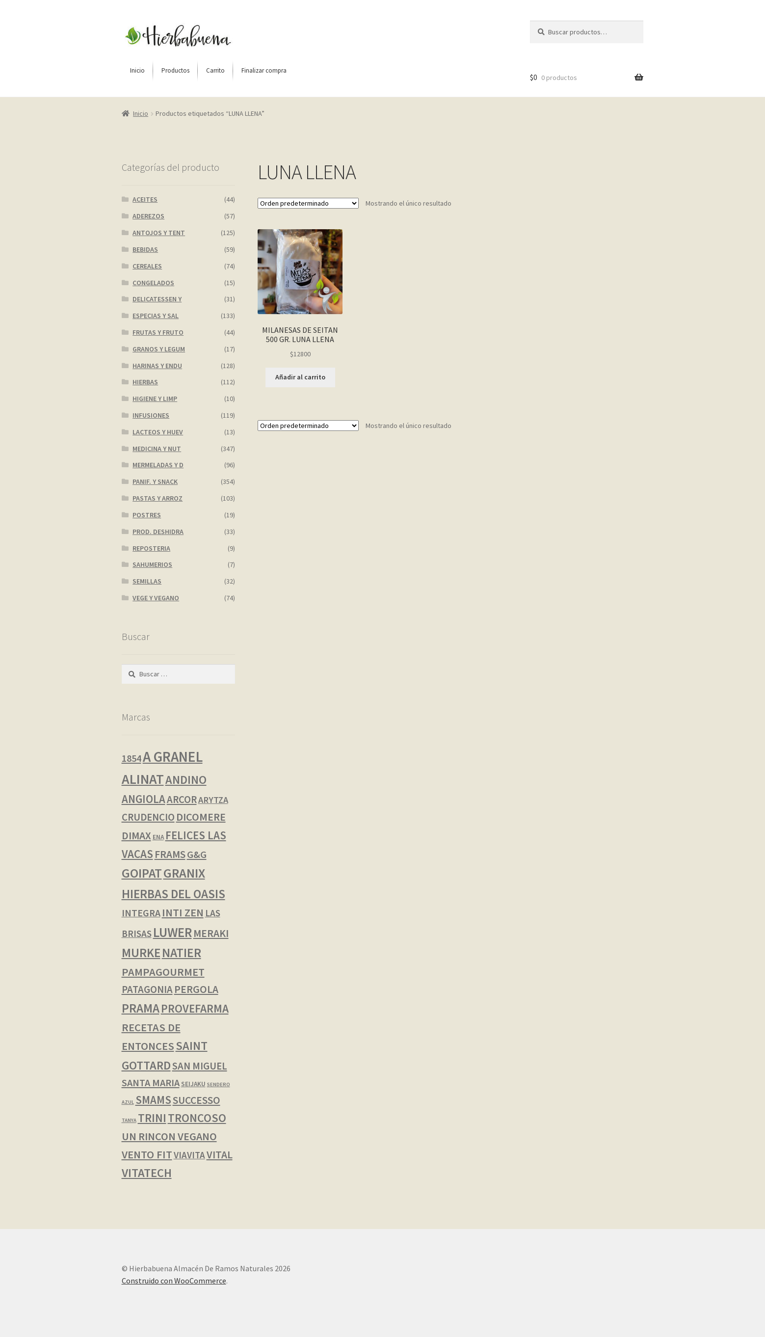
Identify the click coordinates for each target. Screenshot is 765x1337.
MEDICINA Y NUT (156, 448)
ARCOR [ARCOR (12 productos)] (182, 799)
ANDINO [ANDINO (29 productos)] (186, 779)
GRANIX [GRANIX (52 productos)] (184, 873)
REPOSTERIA (151, 548)
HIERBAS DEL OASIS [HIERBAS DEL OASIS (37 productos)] (173, 894)
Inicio (140, 113)
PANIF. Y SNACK (155, 481)
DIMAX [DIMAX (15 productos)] (136, 835)
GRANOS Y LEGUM (158, 349)
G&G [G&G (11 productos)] (197, 854)
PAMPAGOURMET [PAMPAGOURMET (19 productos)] (163, 972)
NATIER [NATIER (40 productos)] (181, 953)
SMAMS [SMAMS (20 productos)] (153, 1100)
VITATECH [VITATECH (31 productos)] (147, 1172)
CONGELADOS (153, 282)
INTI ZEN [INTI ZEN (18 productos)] (183, 912)
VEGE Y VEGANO (155, 597)
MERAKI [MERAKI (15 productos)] (211, 933)
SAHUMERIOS (152, 564)
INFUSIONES (150, 415)
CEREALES (147, 266)
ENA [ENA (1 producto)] (158, 837)
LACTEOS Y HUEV (157, 432)
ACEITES (145, 199)
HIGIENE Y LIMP (154, 398)
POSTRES (146, 514)
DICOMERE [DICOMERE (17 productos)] (201, 817)
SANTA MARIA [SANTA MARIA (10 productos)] (151, 1082)
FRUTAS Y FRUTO (158, 332)
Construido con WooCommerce (174, 1280)
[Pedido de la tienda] (308, 203)
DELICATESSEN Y (157, 298)
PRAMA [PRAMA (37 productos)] (140, 1008)
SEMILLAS (146, 581)
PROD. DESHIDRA (158, 531)
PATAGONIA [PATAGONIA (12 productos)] (147, 989)
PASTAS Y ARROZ (157, 498)
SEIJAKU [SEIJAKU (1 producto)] (193, 1084)
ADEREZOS (148, 216)
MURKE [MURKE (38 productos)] (141, 953)
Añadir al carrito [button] (300, 377)
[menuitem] (137, 70)
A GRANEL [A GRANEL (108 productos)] (173, 757)
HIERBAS (145, 381)
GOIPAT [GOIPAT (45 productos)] (142, 873)
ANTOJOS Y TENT (158, 232)
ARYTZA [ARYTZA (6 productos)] (213, 799)
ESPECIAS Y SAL (155, 315)
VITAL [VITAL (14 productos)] (220, 1154)
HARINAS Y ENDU (157, 365)
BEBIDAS (145, 249)
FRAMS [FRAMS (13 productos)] (170, 854)
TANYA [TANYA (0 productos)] (129, 1120)
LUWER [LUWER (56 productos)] (172, 932)
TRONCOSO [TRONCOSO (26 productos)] (197, 1118)
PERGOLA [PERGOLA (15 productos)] (196, 989)
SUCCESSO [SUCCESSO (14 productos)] (196, 1100)
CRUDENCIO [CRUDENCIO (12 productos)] (148, 817)
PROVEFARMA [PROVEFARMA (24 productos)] (195, 1008)
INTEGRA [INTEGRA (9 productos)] (141, 913)
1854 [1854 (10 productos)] (131, 758)
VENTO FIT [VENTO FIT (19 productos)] (147, 1154)
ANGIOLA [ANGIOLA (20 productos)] (143, 799)
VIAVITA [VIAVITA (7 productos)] (189, 1155)
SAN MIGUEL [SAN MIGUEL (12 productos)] (199, 1066)
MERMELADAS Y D (158, 464)
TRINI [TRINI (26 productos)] (152, 1118)
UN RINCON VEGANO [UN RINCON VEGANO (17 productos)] (169, 1136)
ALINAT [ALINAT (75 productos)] (143, 779)
